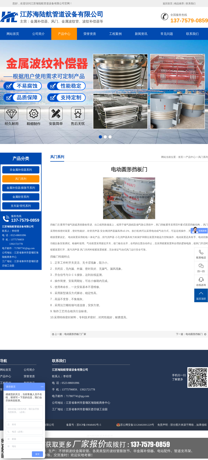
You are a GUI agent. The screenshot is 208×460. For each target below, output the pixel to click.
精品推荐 (179, 3)
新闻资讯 (141, 34)
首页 (180, 157)
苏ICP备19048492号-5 (89, 424)
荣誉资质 (90, 34)
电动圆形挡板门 (194, 334)
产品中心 (64, 34)
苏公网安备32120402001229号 (135, 424)
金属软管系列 (20, 196)
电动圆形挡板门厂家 (75, 334)
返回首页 (167, 3)
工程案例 (115, 34)
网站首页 (13, 34)
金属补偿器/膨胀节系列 (21, 187)
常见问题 (167, 34)
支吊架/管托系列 (21, 205)
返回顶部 (201, 295)
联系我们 (191, 3)
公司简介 (38, 34)
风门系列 (20, 178)
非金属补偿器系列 (21, 169)
